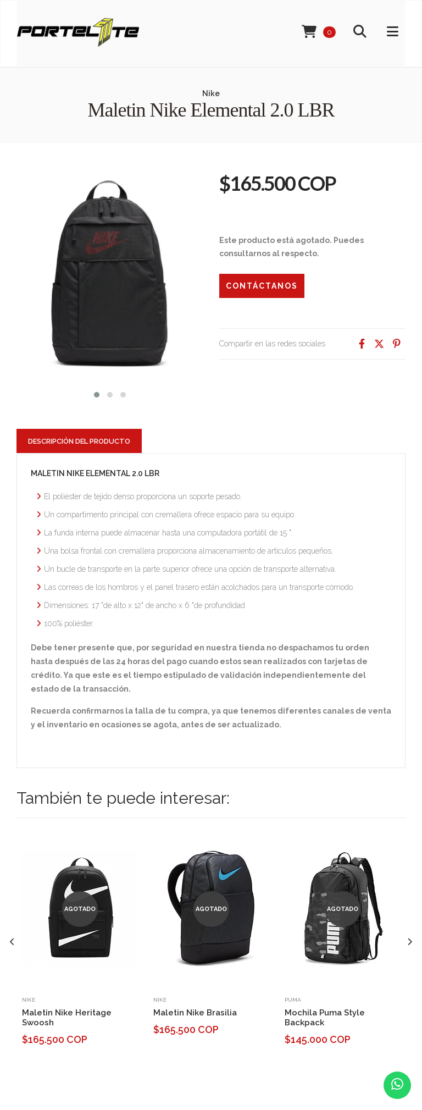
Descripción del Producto (79, 441)
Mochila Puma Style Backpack (325, 1018)
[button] (96, 393)
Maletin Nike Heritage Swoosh (67, 1018)
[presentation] (12, 942)
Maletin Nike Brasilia (195, 1013)
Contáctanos (262, 285)
